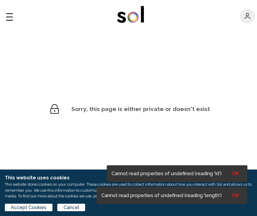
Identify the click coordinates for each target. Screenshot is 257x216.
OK (235, 195)
